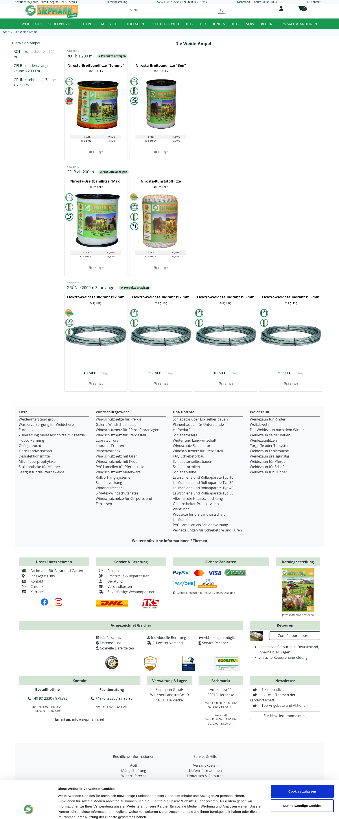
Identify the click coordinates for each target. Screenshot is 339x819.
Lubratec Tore (107, 440)
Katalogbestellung (298, 561)
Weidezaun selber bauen (270, 435)
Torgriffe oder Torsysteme (271, 445)
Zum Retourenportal (294, 635)
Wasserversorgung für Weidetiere (46, 424)
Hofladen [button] (135, 24)
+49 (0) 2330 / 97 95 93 (111, 698)
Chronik (31, 586)
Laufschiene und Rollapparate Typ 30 (203, 482)
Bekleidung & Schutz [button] (220, 24)
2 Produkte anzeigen (112, 56)
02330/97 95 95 (169, 2)
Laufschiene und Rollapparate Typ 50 (203, 493)
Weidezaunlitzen (263, 440)
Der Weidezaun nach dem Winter (277, 429)
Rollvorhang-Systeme (113, 477)
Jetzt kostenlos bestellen (298, 615)
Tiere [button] (87, 24)
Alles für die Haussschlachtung (198, 498)
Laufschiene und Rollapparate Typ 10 (203, 477)
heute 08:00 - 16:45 (195, 2)
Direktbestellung (117, 2)
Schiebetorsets (185, 435)
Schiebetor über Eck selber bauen (200, 419)
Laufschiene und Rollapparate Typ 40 (203, 487)
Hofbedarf (181, 429)
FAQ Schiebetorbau (188, 456)
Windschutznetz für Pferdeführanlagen (127, 429)
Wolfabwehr (260, 424)
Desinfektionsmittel (35, 456)
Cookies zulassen (302, 758)
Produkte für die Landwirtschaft (199, 514)
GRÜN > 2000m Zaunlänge (91, 287)
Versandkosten (114, 586)
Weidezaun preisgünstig (269, 456)
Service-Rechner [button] (261, 24)
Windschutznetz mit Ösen (117, 456)
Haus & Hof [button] (109, 24)
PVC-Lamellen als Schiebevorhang (200, 524)
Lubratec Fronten (110, 445)
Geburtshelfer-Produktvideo (196, 503)
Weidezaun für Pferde (268, 461)
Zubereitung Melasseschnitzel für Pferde (52, 435)
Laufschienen (184, 519)
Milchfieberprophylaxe (37, 461)
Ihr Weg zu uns (37, 576)
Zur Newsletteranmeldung (284, 715)
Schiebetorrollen (186, 466)
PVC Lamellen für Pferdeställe (120, 466)
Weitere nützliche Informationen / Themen (169, 540)
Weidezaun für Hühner (268, 472)
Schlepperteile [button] (62, 24)
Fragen (107, 570)
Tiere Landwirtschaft (35, 450)
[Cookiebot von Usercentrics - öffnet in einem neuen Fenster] (28, 810)
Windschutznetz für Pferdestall (121, 435)
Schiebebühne (184, 472)
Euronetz (26, 429)
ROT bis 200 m (80, 56)
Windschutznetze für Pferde (118, 419)
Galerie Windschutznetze (116, 424)
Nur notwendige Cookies (302, 773)
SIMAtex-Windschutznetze (117, 493)
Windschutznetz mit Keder (117, 461)
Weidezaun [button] (32, 24)
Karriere (31, 591)
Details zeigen (69, 810)
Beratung (109, 581)
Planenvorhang (108, 450)
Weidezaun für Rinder (268, 419)
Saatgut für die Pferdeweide (41, 472)
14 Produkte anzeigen (134, 288)
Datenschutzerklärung (99, 789)
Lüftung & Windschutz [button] (172, 24)
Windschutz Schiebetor (191, 445)
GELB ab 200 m (81, 171)
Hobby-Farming (31, 440)
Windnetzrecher (109, 487)
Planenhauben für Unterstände (198, 424)
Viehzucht (181, 509)
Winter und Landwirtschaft (194, 440)
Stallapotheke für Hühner (39, 466)
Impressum (67, 789)
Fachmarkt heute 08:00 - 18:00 (257, 2)
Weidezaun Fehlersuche (269, 450)
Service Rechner (215, 642)
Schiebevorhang (109, 482)
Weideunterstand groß (37, 419)
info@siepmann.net (88, 719)
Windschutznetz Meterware (118, 472)
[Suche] (173, 10)
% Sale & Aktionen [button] (300, 24)
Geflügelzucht (30, 445)
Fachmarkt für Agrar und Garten (51, 570)
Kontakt (31, 581)
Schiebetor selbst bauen (192, 461)
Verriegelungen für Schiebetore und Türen (207, 530)
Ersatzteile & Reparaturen (122, 576)
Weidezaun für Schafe (268, 466)
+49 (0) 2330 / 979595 (47, 698)
